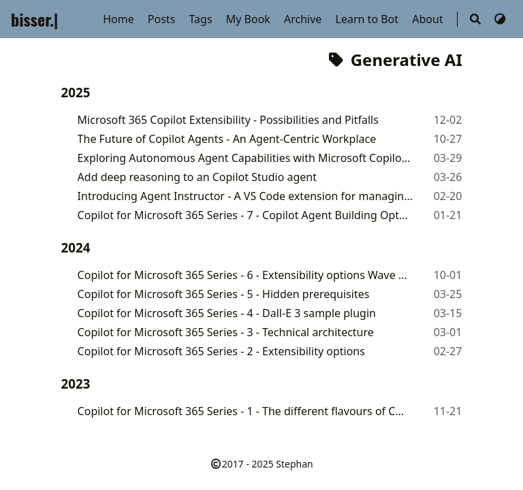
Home (120, 19)
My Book (249, 19)
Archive (304, 19)
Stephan (294, 463)
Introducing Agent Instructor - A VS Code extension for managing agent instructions (248, 196)
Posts (163, 19)
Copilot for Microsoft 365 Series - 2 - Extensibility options (221, 351)
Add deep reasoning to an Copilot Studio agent (197, 176)
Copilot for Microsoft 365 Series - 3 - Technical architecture (226, 332)
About (429, 19)
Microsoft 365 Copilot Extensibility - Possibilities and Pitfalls (228, 119)
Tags (202, 19)
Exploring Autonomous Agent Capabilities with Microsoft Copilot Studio (245, 157)
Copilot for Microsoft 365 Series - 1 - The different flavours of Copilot (244, 411)
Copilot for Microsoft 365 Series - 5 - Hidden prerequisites (224, 294)
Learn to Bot (369, 19)
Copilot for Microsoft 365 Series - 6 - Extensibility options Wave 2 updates (245, 274)
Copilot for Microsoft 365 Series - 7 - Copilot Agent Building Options (243, 215)
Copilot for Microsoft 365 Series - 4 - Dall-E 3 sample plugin (227, 313)
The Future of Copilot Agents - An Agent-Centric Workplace (227, 138)
